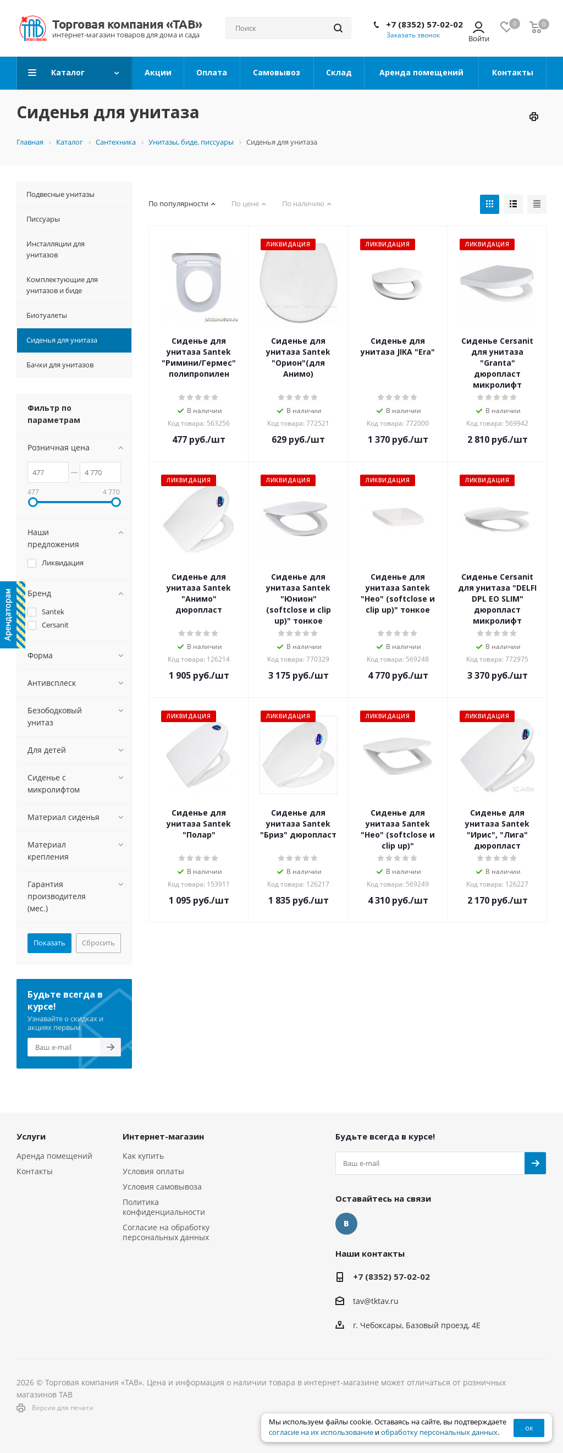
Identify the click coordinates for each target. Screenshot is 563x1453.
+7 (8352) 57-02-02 (424, 24)
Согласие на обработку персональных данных (166, 1232)
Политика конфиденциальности (164, 1207)
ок (529, 1428)
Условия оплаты (153, 1171)
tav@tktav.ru (376, 1301)
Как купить (143, 1156)
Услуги (31, 1136)
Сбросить (98, 943)
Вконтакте (346, 1224)
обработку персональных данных (439, 1432)
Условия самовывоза (162, 1186)
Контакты (34, 1171)
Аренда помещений (54, 1156)
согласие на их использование (321, 1432)
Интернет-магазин (163, 1136)
